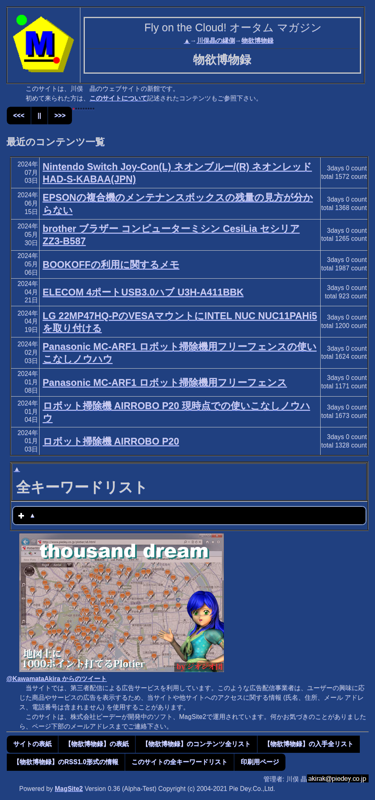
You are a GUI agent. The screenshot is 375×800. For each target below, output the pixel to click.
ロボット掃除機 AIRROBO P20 (111, 441)
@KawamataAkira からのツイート (56, 678)
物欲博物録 (257, 40)
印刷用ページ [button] (260, 761)
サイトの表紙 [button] (32, 743)
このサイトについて (118, 98)
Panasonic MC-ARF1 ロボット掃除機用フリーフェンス (165, 382)
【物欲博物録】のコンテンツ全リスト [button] (196, 743)
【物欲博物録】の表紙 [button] (97, 743)
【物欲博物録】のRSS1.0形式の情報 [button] (65, 761)
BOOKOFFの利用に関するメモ (111, 264)
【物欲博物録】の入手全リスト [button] (308, 743)
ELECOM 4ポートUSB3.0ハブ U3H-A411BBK (143, 292)
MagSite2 (69, 788)
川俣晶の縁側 (216, 40)
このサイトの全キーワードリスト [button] (179, 761)
